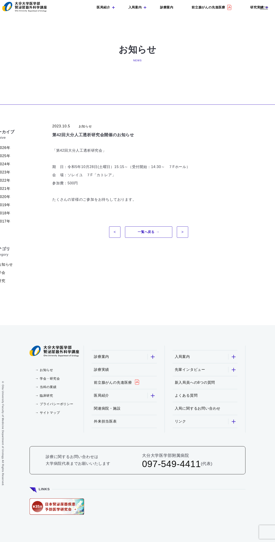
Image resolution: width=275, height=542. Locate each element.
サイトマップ (50, 412)
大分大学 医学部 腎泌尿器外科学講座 (24, 7)
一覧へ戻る (146, 232)
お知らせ (46, 370)
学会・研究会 (50, 378)
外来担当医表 (105, 421)
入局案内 (135, 7)
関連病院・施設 (107, 408)
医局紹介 (103, 7)
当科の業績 (48, 387)
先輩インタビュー (205, 370)
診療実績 (101, 369)
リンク (205, 421)
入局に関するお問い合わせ (198, 408)
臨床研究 (46, 395)
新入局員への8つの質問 (195, 382)
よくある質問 (186, 395)
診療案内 (166, 7)
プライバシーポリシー (56, 404)
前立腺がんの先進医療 (208, 7)
